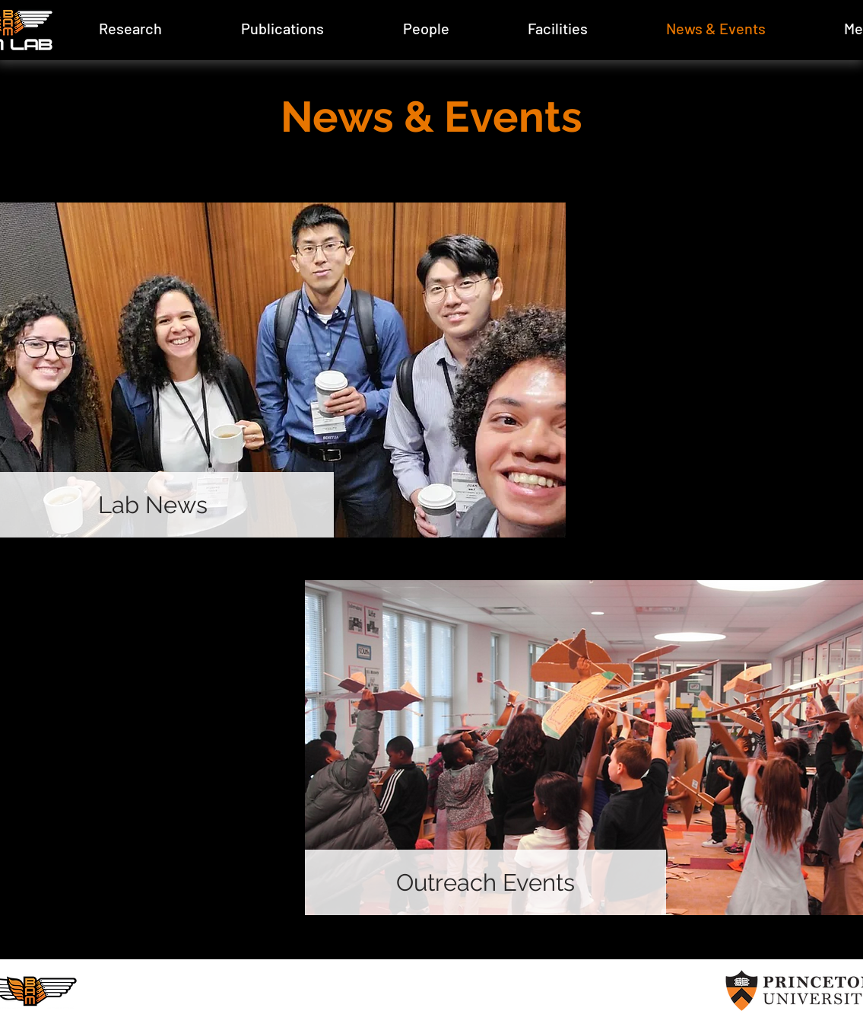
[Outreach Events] (485, 882)
